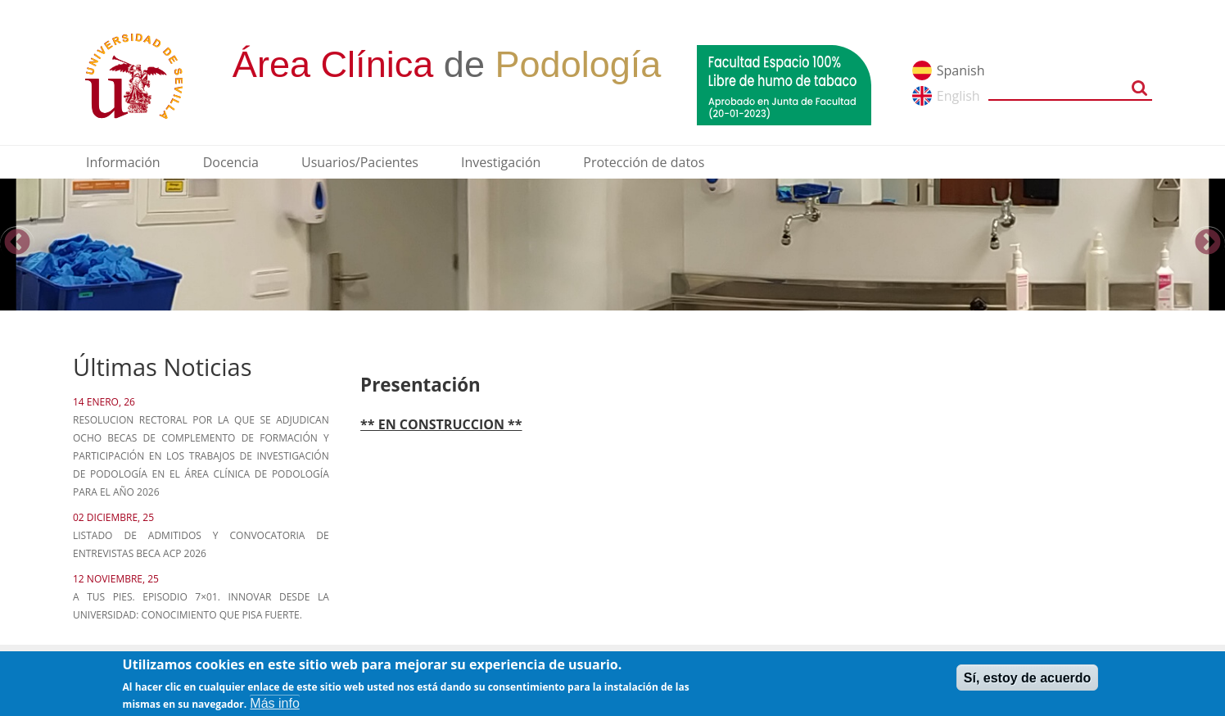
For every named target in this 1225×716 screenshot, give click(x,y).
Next (1208, 243)
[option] (612, 244)
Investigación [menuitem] (500, 162)
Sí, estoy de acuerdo (1028, 682)
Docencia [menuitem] (231, 162)
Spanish (961, 70)
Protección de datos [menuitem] (643, 162)
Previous (17, 243)
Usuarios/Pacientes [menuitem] (359, 162)
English (958, 96)
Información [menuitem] (123, 162)
